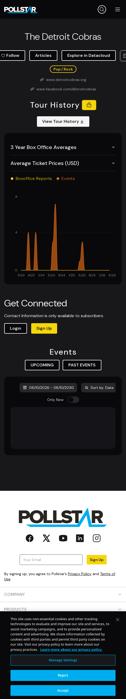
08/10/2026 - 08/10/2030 (48, 387)
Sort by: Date (99, 387)
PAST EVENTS (82, 365)
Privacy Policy (79, 573)
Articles (43, 55)
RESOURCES (63, 624)
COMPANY (63, 594)
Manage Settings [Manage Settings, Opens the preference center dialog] (63, 674)
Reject (63, 689)
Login (15, 328)
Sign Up (44, 328)
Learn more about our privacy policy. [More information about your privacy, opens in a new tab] (71, 663)
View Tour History (63, 121)
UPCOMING (42, 365)
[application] (63, 236)
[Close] (117, 633)
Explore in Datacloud (88, 55)
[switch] (73, 400)
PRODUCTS (63, 609)
